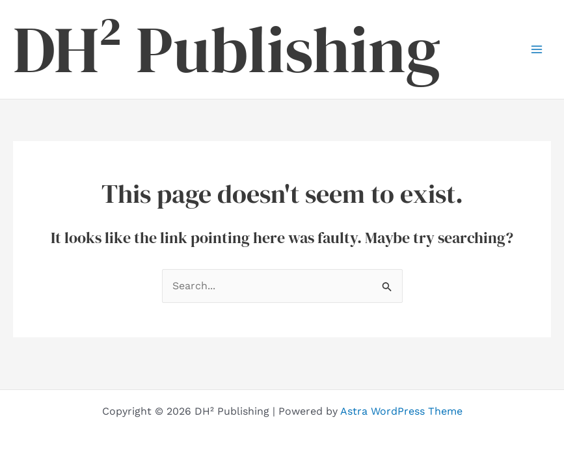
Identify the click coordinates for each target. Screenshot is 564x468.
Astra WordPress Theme (401, 411)
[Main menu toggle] (536, 49)
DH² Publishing (226, 49)
